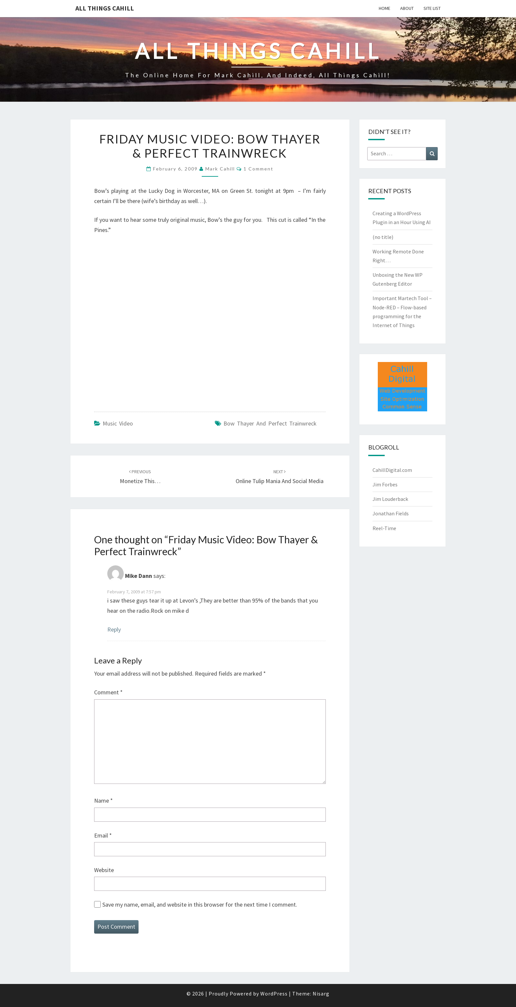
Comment (108, 692)
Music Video (118, 423)
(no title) (383, 237)
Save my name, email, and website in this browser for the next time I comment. (199, 904)
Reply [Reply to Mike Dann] (114, 629)
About (407, 8)
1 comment (258, 168)
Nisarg (321, 993)
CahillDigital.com (392, 470)
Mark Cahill (220, 168)
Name (103, 800)
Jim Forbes (385, 484)
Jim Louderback (390, 499)
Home (384, 8)
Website (104, 870)
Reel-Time (384, 528)
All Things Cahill (104, 8)
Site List (432, 8)
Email (103, 835)
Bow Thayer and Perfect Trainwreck (270, 423)
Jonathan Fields (391, 513)
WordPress (274, 993)
